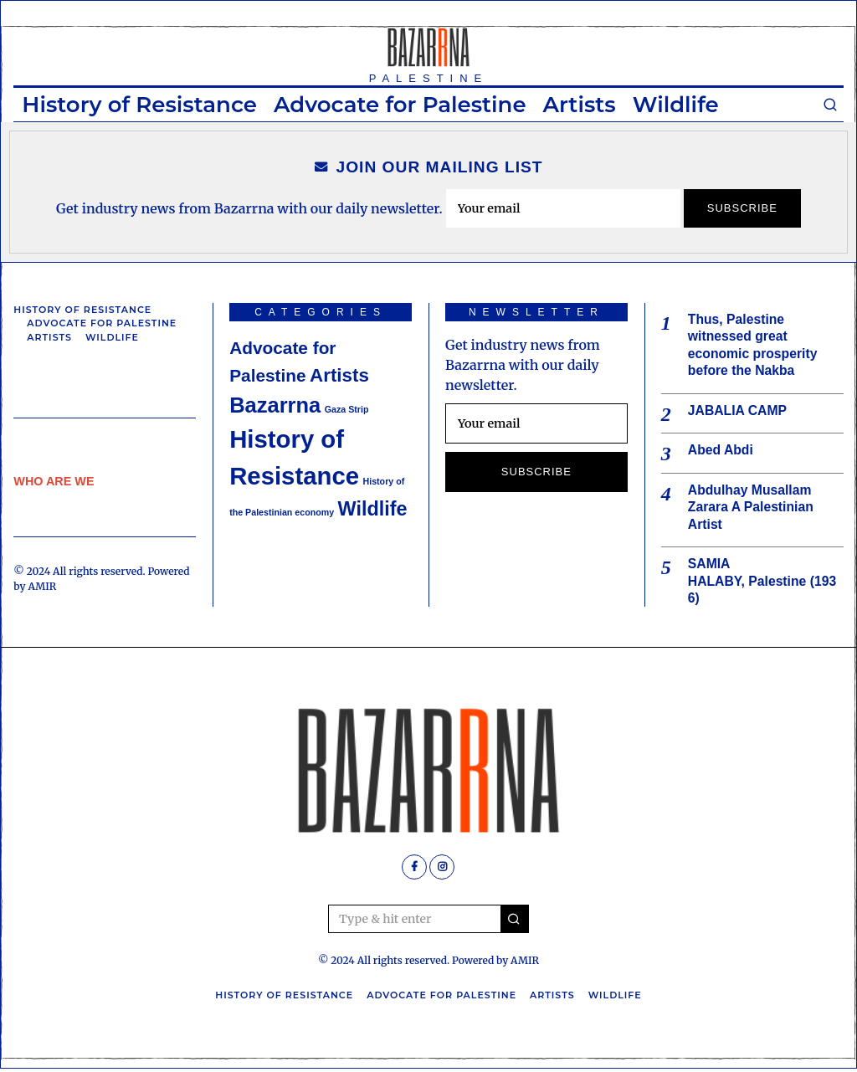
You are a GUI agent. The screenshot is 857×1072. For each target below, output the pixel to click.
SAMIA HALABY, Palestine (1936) (763, 583)
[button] (514, 922)
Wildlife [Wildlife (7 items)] (373, 509)
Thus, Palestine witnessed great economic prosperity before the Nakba (753, 345)
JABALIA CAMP (738, 411)
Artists (579, 104)
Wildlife (676, 104)
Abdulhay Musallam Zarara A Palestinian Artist (752, 509)
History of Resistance (139, 104)
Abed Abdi (721, 451)
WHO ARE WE (53, 481)
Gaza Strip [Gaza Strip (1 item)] (347, 409)
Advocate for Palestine (400, 104)
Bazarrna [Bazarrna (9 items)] (275, 405)
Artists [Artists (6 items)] (339, 375)
